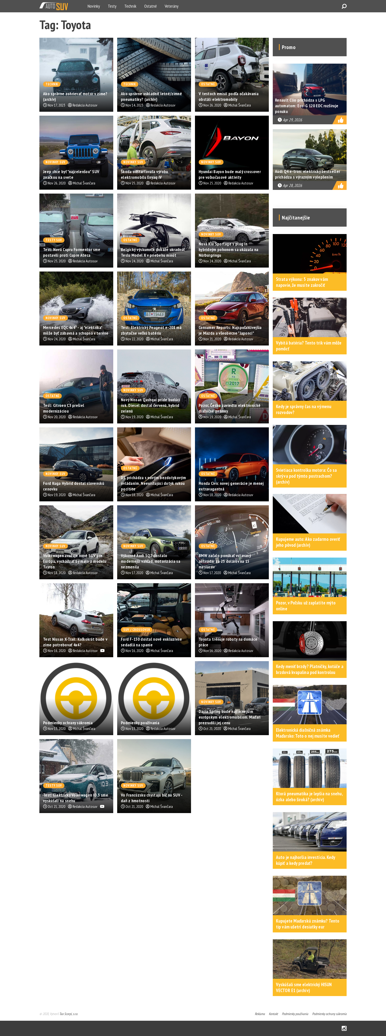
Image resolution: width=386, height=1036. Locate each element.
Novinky (94, 6)
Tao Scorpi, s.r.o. (68, 1014)
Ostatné (150, 6)
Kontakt (273, 1014)
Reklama (260, 1014)
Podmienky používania (295, 1014)
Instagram (344, 1028)
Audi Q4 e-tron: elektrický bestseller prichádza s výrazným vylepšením (307, 174)
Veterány (171, 6)
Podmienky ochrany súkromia (329, 1014)
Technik (130, 6)
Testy (112, 6)
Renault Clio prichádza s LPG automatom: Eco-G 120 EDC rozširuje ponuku (306, 105)
